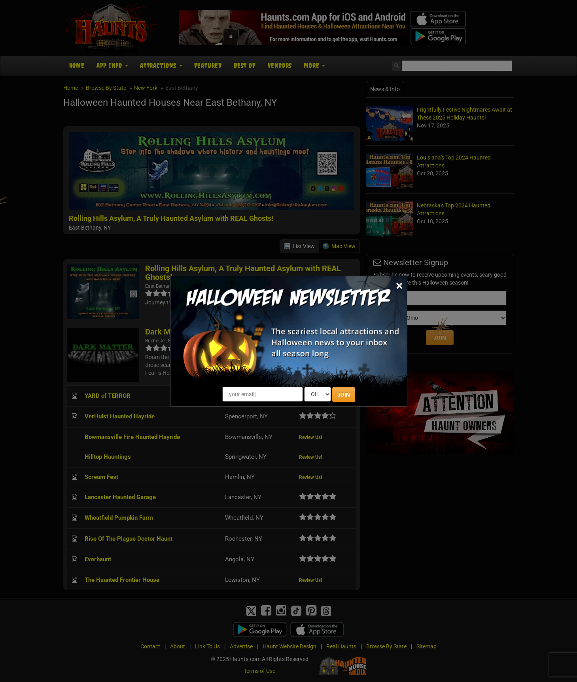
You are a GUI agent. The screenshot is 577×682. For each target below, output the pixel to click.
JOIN (343, 394)
